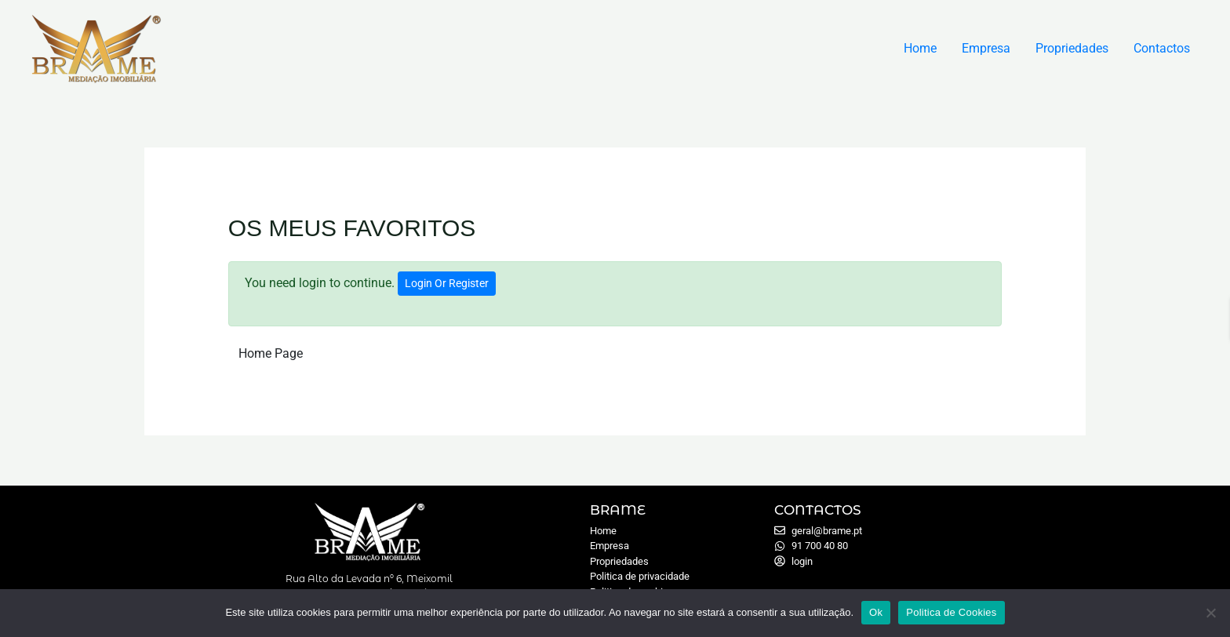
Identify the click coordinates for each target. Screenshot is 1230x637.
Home (920, 48)
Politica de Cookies (951, 612)
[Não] (1210, 613)
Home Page (270, 353)
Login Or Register (447, 283)
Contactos (1162, 48)
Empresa (986, 48)
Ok (875, 612)
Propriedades (1071, 48)
